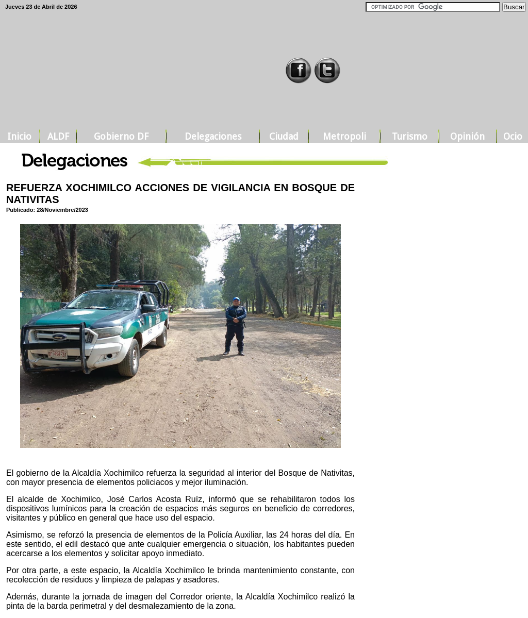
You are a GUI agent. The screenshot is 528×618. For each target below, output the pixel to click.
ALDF (58, 136)
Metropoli (344, 136)
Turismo (409, 136)
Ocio (512, 136)
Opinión (467, 136)
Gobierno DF (121, 136)
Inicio (19, 136)
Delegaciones (213, 136)
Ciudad (284, 136)
